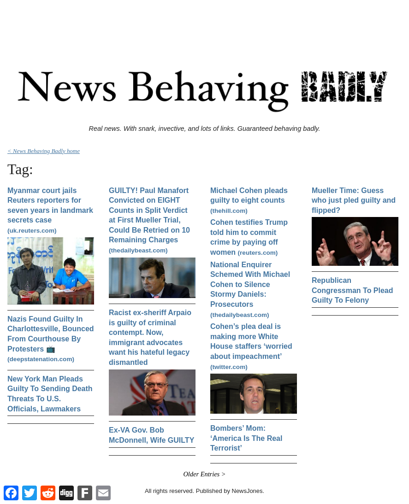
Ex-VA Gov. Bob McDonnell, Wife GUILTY (151, 435)
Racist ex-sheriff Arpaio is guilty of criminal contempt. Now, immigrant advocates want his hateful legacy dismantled (150, 337)
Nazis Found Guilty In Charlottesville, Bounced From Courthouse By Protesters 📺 (50, 339)
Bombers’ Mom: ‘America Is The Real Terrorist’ (246, 438)
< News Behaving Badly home (43, 150)
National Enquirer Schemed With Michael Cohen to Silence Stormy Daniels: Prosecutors (250, 289)
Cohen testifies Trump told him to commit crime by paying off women (249, 237)
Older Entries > (204, 474)
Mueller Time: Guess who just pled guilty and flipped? (354, 200)
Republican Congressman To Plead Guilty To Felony (352, 290)
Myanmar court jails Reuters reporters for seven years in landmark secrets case (50, 210)
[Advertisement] (205, 24)
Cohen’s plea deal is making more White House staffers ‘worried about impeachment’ (251, 346)
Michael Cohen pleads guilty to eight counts (249, 200)
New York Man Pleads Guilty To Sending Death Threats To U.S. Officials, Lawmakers (50, 394)
